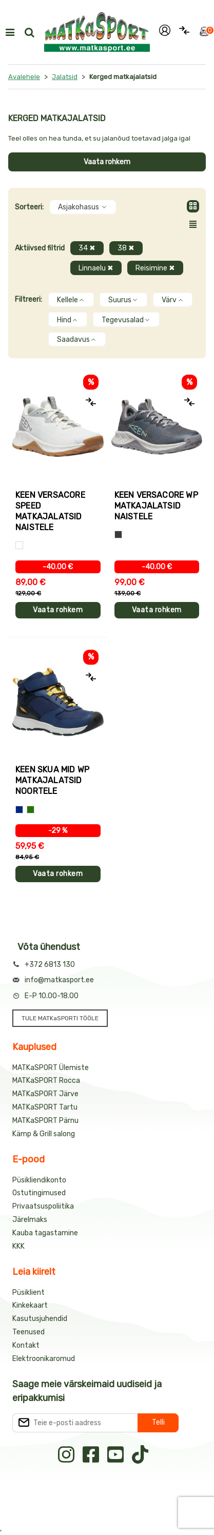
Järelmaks (29, 1219)
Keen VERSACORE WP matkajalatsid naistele (156, 505)
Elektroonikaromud (43, 1358)
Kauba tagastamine (45, 1233)
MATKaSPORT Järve (45, 1094)
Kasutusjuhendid (39, 1318)
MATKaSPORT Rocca (46, 1080)
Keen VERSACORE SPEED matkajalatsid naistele (50, 511)
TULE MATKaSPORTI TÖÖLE (60, 1018)
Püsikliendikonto (39, 1180)
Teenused (28, 1332)
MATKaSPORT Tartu (44, 1107)
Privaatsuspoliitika (43, 1206)
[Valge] (19, 545)
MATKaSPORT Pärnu (45, 1120)
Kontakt (26, 1345)
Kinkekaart (30, 1305)
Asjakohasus (83, 207)
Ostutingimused (39, 1193)
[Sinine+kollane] (19, 809)
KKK (18, 1246)
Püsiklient (28, 1292)
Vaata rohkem (107, 162)
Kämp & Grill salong (43, 1134)
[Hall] (118, 534)
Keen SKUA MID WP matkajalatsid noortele (52, 780)
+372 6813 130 (50, 964)
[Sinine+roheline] (30, 809)
